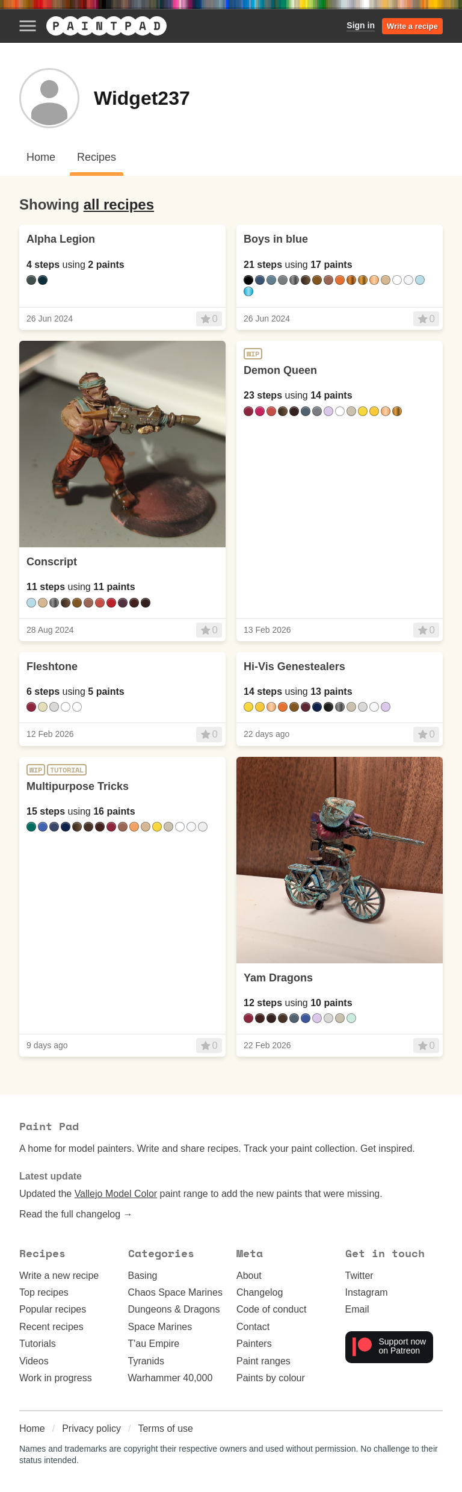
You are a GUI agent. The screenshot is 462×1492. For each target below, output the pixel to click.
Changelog (259, 1292)
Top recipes (44, 1292)
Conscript (51, 562)
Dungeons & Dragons (174, 1309)
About (249, 1275)
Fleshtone (52, 667)
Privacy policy (91, 1428)
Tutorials (37, 1343)
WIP (253, 354)
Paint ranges (263, 1361)
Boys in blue (276, 239)
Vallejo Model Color (116, 1194)
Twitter (359, 1275)
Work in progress (55, 1378)
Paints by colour (270, 1378)
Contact (253, 1327)
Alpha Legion (60, 239)
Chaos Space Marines (175, 1292)
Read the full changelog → (76, 1214)
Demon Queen (280, 370)
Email (357, 1309)
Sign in (360, 25)
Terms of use (165, 1428)
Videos (34, 1361)
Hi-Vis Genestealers (294, 667)
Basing (143, 1275)
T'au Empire (154, 1343)
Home (32, 1428)
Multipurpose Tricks (77, 786)
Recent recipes (51, 1327)
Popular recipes (52, 1309)
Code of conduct (271, 1309)
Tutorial (67, 770)
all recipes (119, 204)
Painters (254, 1343)
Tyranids (146, 1361)
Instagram (366, 1292)
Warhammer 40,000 (170, 1378)
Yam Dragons (278, 978)
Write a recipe (412, 26)
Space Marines (160, 1327)
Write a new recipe (59, 1275)
